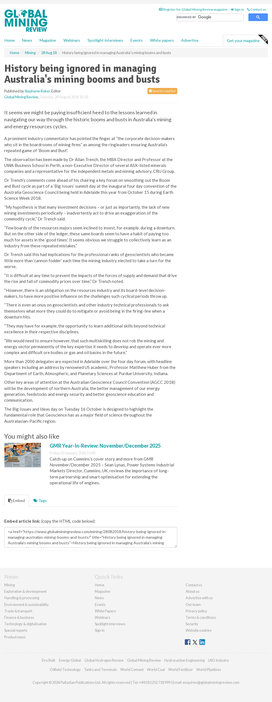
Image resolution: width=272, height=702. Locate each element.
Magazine (48, 40)
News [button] (27, 40)
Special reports (15, 630)
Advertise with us (199, 598)
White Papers (105, 611)
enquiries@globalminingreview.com (211, 682)
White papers (162, 40)
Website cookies (198, 630)
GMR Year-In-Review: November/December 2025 (105, 446)
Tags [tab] (40, 500)
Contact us (256, 9)
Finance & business (19, 617)
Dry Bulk (49, 660)
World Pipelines (208, 669)
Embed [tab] (16, 500)
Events (136, 40)
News (99, 598)
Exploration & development (25, 591)
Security (192, 624)
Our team (193, 604)
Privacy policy (196, 611)
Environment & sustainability (26, 604)
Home (9, 40)
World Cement (132, 669)
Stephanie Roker (37, 91)
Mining (9, 585)
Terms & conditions (201, 617)
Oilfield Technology (65, 669)
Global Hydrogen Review (104, 660)
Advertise (190, 40)
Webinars (71, 40)
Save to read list (162, 91)
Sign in (237, 9)
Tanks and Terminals (100, 669)
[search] (210, 17)
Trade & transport (18, 611)
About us (192, 591)
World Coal (156, 669)
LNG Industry (218, 660)
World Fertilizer (180, 669)
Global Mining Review (21, 97)
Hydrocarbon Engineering (184, 660)
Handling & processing (21, 598)
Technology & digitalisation (25, 624)
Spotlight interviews (105, 40)
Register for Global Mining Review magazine (193, 9)
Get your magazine (247, 40)
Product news (15, 637)
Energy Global (70, 660)
